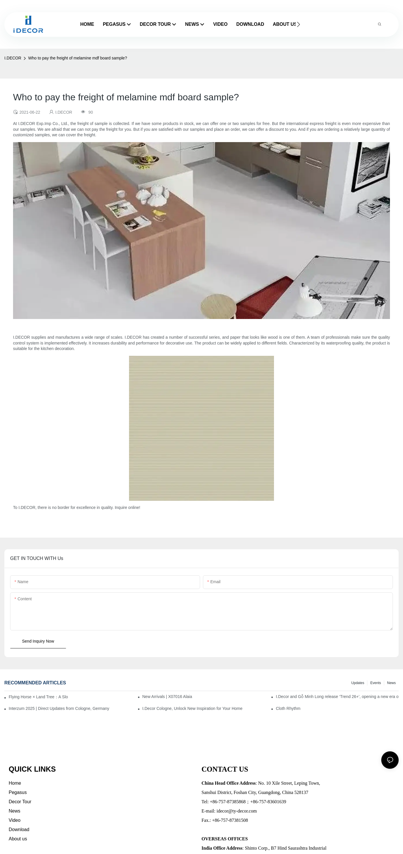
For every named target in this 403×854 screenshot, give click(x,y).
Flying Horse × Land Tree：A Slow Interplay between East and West (38, 697)
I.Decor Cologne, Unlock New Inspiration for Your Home (192, 708)
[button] (298, 24)
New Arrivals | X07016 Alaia (167, 696)
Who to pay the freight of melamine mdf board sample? (77, 58)
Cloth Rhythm (288, 708)
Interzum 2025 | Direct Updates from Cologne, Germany (59, 708)
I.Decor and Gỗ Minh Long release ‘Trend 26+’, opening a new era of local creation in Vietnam (337, 696)
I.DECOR (12, 58)
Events (375, 683)
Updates (357, 683)
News (391, 683)
